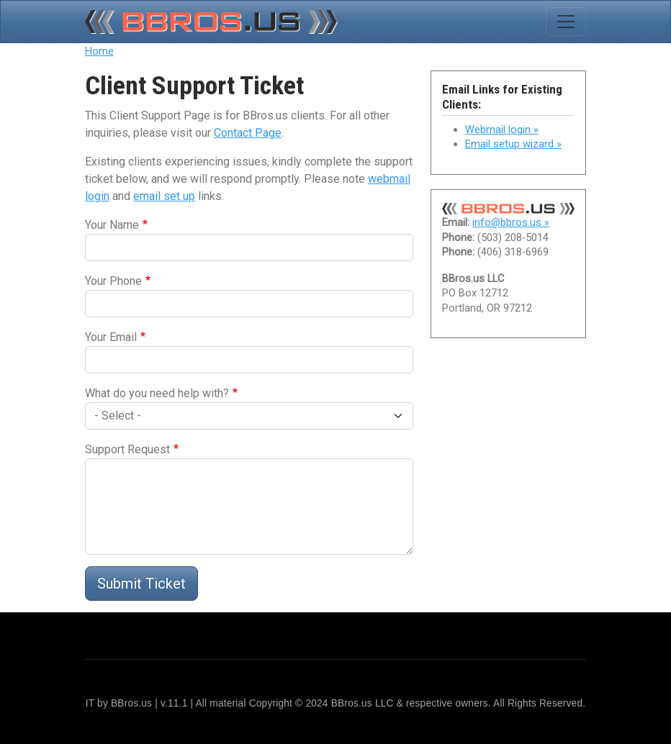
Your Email (111, 337)
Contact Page (248, 133)
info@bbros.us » (510, 222)
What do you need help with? (157, 393)
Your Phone (113, 281)
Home (99, 51)
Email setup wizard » (513, 143)
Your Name (112, 225)
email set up (164, 196)
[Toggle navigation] (566, 21)
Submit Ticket (141, 583)
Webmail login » (502, 129)
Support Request (127, 449)
